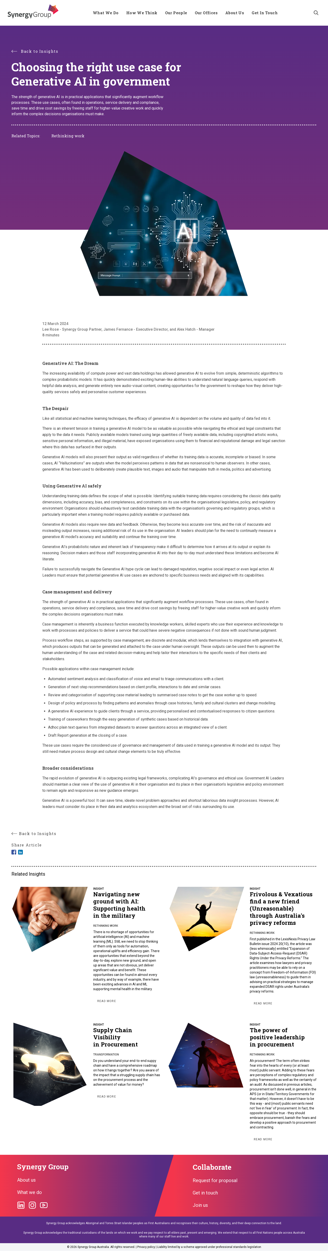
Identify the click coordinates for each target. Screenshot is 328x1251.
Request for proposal (215, 1180)
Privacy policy (146, 1247)
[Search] (316, 13)
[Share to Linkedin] (20, 852)
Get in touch (205, 1193)
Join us (200, 1205)
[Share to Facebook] (13, 852)
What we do (29, 1192)
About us (26, 1180)
